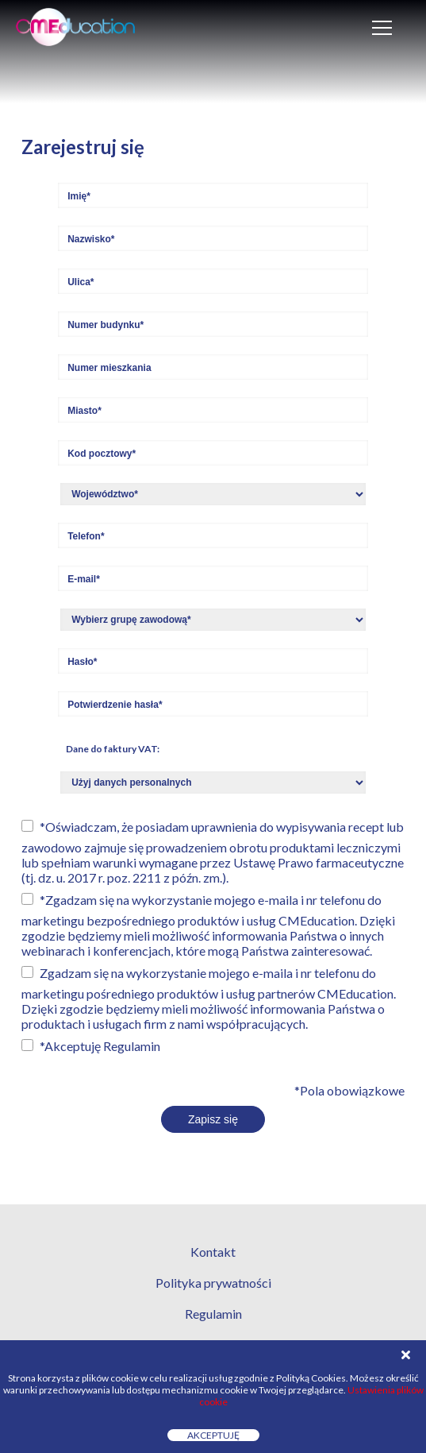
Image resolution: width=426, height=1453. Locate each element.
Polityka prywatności (213, 1282)
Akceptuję (213, 1435)
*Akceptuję (100, 1045)
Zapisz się (213, 1119)
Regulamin (131, 1045)
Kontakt (213, 1251)
